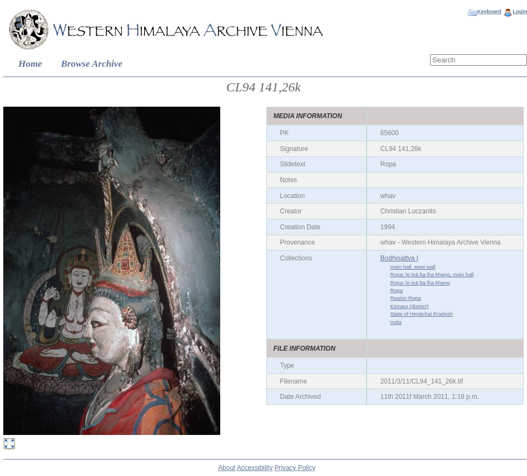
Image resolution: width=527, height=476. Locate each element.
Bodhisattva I (399, 258)
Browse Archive (91, 64)
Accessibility (254, 468)
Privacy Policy (295, 468)
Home (30, 64)
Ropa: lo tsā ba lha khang (420, 283)
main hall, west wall (413, 267)
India (396, 322)
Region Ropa (405, 298)
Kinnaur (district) (409, 306)
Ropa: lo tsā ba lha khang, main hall (432, 274)
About (226, 468)
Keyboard (489, 11)
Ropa (396, 290)
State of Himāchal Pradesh (421, 314)
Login (520, 11)
